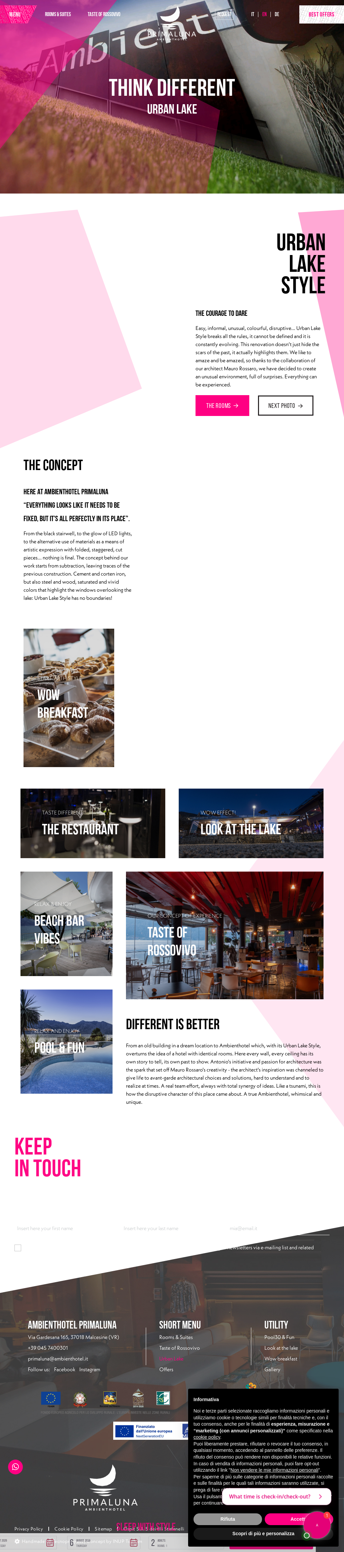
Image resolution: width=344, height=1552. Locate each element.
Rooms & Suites (176, 1337)
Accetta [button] (299, 1519)
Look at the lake (281, 1347)
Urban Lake (187, 1358)
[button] (81, 1540)
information (99, 1248)
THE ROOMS (222, 405)
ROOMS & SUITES (58, 14)
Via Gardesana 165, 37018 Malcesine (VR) (73, 1337)
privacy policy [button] (282, 1490)
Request (224, 14)
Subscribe (30, 1271)
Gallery (272, 1369)
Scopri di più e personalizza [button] (263, 1533)
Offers (166, 1369)
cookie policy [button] (207, 1437)
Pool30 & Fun (279, 1337)
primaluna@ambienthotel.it (58, 1358)
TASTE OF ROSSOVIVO (104, 14)
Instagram (89, 1369)
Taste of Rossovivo (179, 1347)
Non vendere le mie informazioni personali (274, 1470)
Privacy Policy (28, 1529)
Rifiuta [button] (227, 1519)
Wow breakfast (280, 1358)
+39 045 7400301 (48, 1347)
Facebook (64, 1369)
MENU (15, 14)
